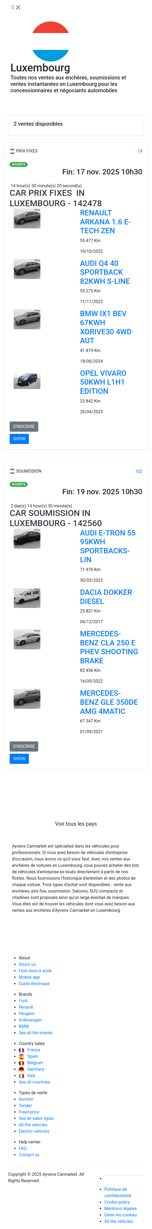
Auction (26, 1099)
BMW (24, 1026)
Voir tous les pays (76, 824)
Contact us (29, 1154)
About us (27, 964)
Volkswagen (30, 1020)
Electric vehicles (34, 1131)
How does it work (35, 970)
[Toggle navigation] (16, 7)
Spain (28, 1056)
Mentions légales (120, 1208)
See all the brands (35, 1032)
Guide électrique (34, 983)
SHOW (19, 438)
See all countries (34, 1082)
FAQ (22, 1148)
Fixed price (29, 1112)
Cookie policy (117, 1202)
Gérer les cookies (120, 1214)
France (29, 1049)
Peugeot (27, 1013)
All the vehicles (33, 1124)
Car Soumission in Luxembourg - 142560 (56, 518)
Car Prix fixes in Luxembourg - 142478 (56, 198)
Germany (31, 1069)
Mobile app (29, 977)
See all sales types (36, 1118)
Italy (27, 1075)
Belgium (31, 1062)
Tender (25, 1105)
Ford (23, 1000)
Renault (26, 1007)
